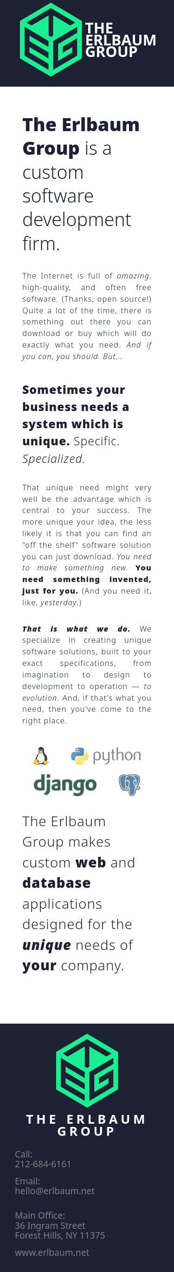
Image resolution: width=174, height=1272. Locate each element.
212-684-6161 (43, 1164)
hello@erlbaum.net (55, 1190)
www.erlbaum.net (52, 1252)
